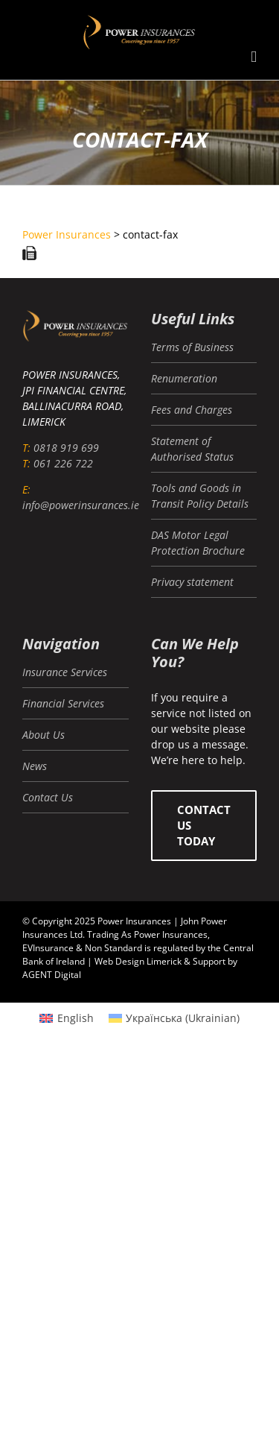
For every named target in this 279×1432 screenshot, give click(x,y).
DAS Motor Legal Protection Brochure (198, 543)
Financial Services (63, 703)
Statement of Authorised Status (192, 449)
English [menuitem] (75, 1018)
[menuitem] (66, 1018)
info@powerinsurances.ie (80, 505)
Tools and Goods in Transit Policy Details (199, 496)
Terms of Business (192, 347)
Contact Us (47, 797)
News (34, 766)
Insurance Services (64, 672)
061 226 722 (63, 463)
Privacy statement (192, 582)
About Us (43, 735)
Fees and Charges (191, 410)
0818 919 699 (66, 448)
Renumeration (184, 378)
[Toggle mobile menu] (254, 57)
